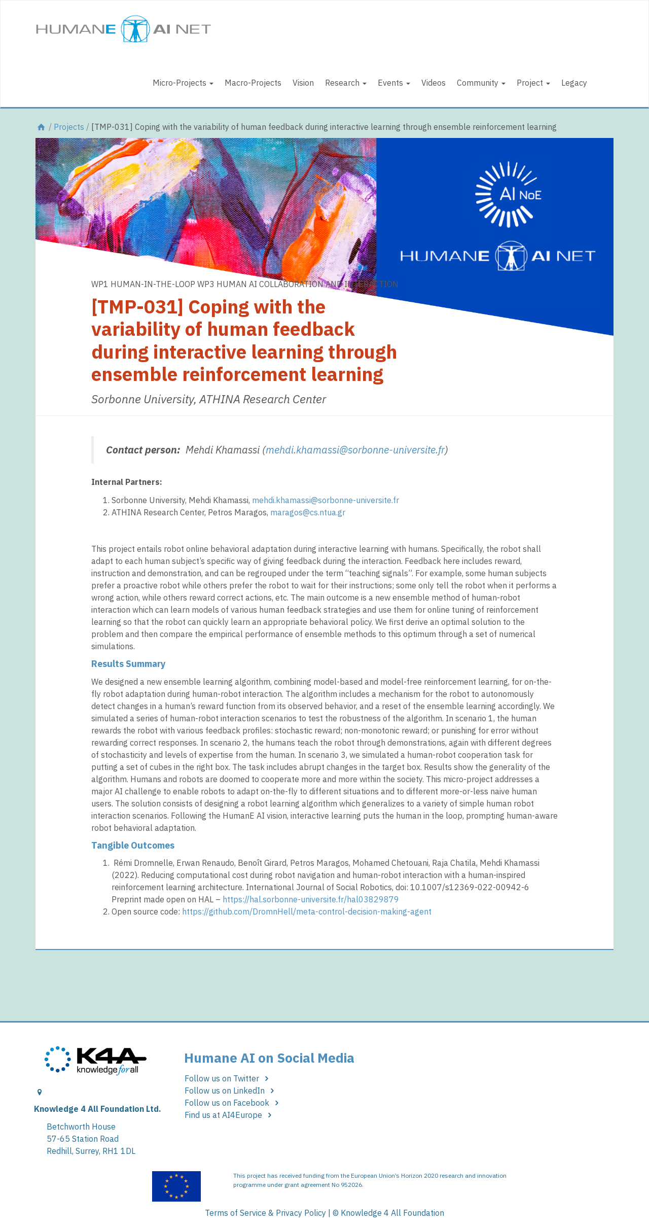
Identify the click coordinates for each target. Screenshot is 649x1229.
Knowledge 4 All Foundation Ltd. (97, 1109)
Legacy (574, 83)
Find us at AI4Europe (230, 1115)
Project (533, 83)
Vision (303, 83)
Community (481, 83)
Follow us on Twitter (228, 1078)
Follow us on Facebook (233, 1103)
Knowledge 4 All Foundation (392, 1213)
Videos (433, 83)
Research (346, 83)
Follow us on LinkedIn (231, 1090)
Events (394, 83)
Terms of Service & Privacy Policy (265, 1213)
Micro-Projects (183, 83)
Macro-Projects (253, 83)
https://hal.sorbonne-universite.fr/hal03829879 (311, 899)
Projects (69, 127)
